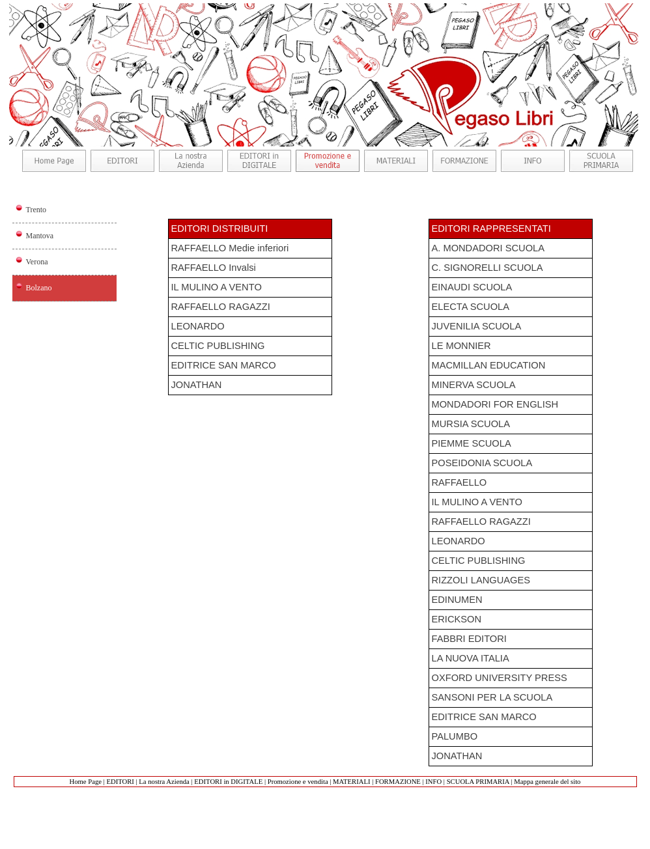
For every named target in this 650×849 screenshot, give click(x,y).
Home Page (86, 781)
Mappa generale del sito (547, 781)
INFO (433, 781)
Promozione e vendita (298, 781)
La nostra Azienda (164, 781)
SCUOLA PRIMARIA (478, 781)
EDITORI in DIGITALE (228, 781)
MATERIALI (351, 781)
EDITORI (120, 781)
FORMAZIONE (398, 781)
